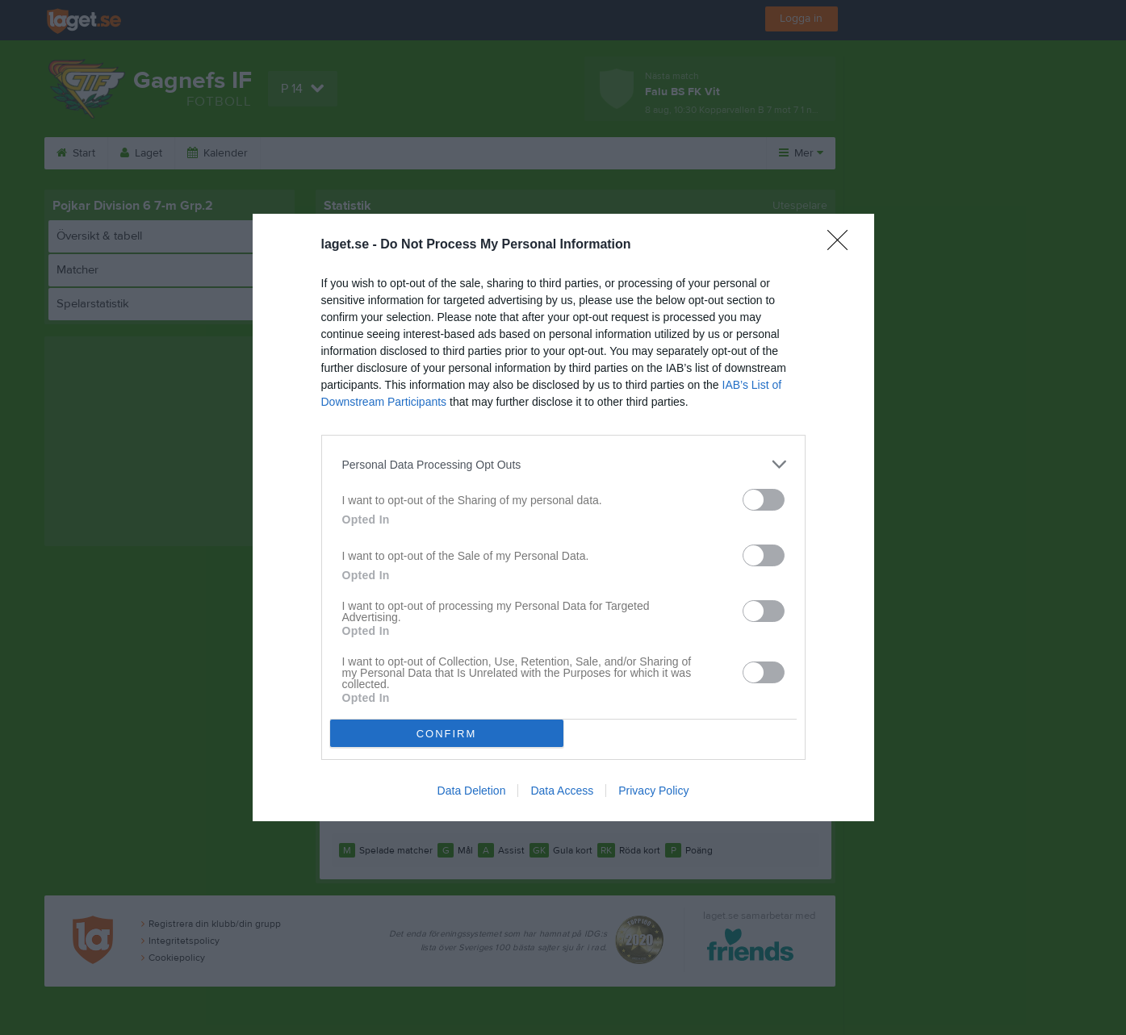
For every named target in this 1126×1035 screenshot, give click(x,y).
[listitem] (563, 464)
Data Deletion (471, 790)
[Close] (842, 245)
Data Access (561, 790)
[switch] (764, 500)
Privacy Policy (653, 790)
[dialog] (563, 517)
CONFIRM (446, 734)
